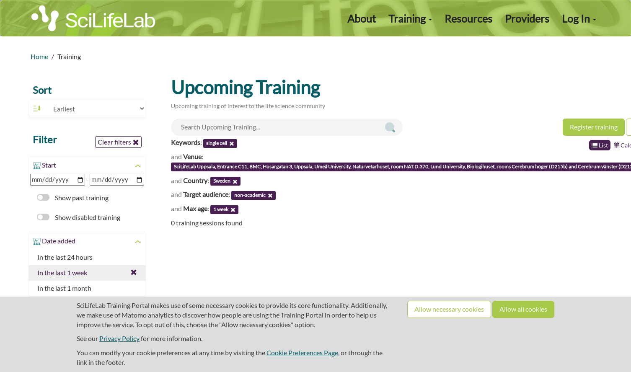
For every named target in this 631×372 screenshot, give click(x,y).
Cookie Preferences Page (302, 352)
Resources (468, 18)
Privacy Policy (119, 338)
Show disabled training (78, 217)
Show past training (73, 198)
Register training (594, 127)
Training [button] (410, 18)
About (361, 18)
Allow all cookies (523, 309)
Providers (527, 18)
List (600, 145)
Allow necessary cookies (449, 309)
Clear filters (118, 142)
